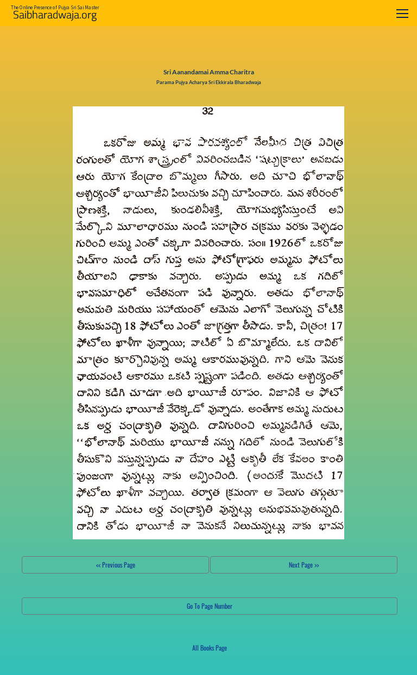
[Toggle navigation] (402, 13)
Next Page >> (304, 564)
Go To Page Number (209, 605)
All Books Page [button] (209, 647)
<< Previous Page (115, 564)
